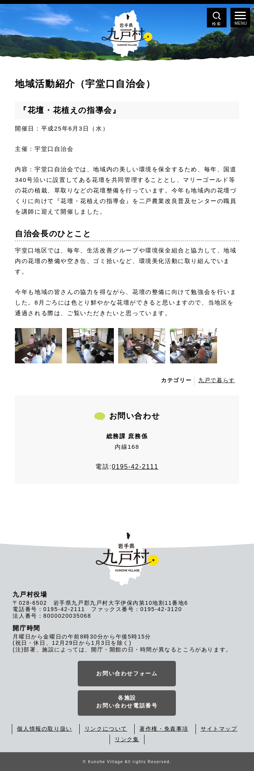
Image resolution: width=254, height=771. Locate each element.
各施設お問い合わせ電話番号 (126, 702)
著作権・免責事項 (163, 729)
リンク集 (127, 739)
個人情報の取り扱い (44, 729)
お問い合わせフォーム (126, 673)
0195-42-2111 (135, 466)
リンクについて (105, 729)
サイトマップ (219, 729)
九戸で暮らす (216, 380)
